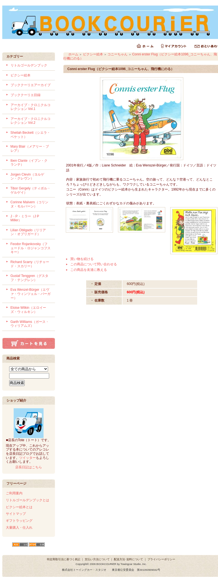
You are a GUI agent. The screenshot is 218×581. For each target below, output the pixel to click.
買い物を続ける (82, 259)
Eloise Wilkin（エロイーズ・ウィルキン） (28, 310)
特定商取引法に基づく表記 (63, 559)
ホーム (73, 54)
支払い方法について (97, 559)
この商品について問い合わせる (93, 264)
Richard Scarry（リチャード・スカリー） (30, 264)
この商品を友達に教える (88, 270)
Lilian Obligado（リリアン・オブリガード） (28, 232)
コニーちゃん (117, 54)
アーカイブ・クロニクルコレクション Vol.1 (31, 107)
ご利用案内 (14, 493)
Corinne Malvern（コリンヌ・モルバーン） (29, 204)
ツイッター (27, 458)
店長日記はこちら (28, 467)
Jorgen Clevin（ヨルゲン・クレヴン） (27, 177)
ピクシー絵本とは (19, 507)
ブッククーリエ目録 (26, 95)
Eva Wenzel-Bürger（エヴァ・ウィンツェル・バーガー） (31, 294)
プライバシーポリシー (161, 559)
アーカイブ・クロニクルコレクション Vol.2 (31, 121)
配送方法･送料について (128, 559)
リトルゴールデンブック (29, 65)
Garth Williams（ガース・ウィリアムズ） (30, 324)
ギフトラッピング (19, 521)
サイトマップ (16, 514)
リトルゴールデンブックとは (27, 500)
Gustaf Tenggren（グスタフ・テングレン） (30, 278)
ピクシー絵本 (21, 75)
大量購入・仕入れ (19, 527)
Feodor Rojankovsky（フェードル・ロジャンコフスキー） (31, 248)
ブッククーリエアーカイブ (31, 85)
